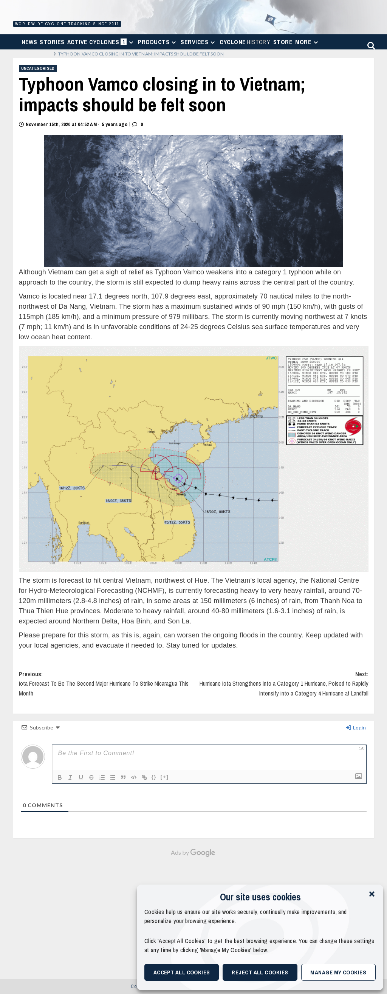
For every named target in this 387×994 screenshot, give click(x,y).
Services (199, 42)
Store (283, 42)
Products (158, 42)
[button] (372, 894)
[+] (165, 777)
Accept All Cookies (181, 972)
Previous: (106, 687)
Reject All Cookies (260, 972)
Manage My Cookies (338, 972)
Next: (281, 687)
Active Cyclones (101, 43)
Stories (52, 42)
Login (356, 727)
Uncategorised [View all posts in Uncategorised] (38, 68)
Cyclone (245, 42)
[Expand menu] (131, 42)
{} (154, 777)
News (29, 42)
